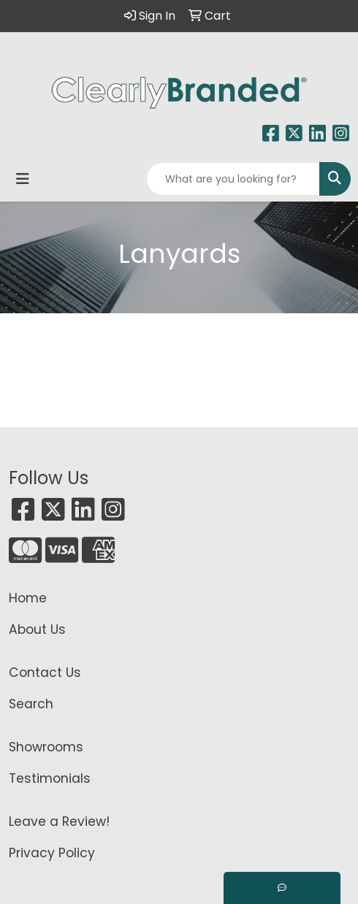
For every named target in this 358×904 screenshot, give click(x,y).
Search (31, 704)
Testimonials (50, 778)
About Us (37, 629)
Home (28, 598)
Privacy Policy (52, 853)
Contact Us (45, 672)
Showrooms (46, 747)
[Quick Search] (233, 179)
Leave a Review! (59, 821)
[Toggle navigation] (22, 179)
